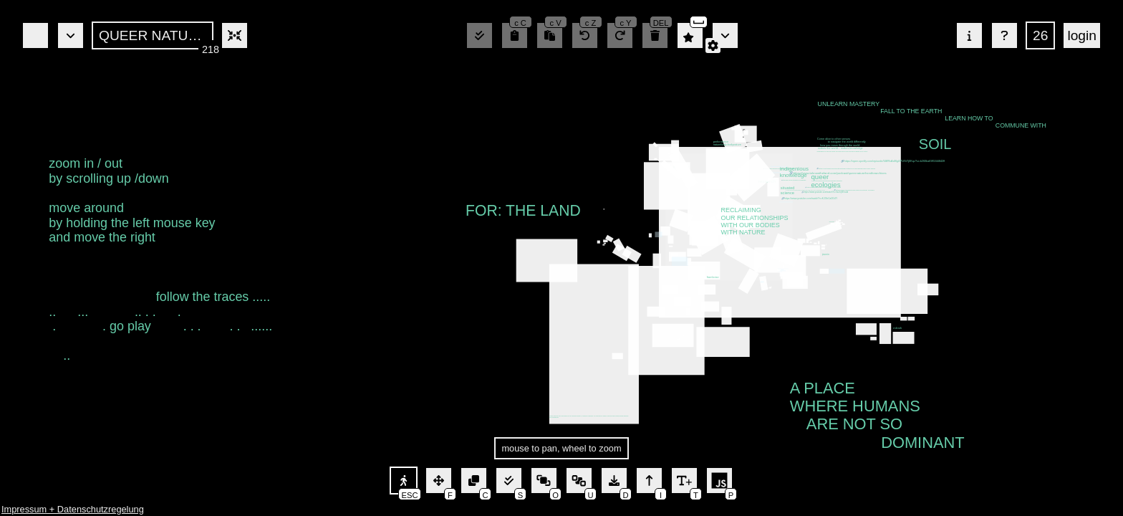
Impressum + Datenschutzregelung (72, 509)
